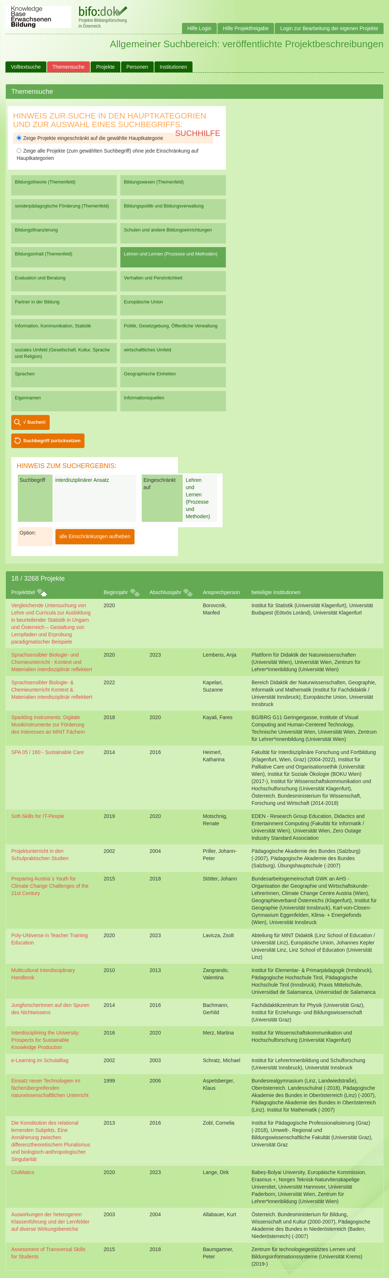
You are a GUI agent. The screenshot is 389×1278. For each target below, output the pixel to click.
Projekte (105, 67)
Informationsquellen (144, 397)
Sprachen (25, 373)
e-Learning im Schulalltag (40, 1060)
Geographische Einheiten (150, 373)
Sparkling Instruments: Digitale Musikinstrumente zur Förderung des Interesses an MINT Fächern (48, 724)
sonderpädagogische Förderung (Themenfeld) (62, 206)
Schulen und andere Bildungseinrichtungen (168, 230)
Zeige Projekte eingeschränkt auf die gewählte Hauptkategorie (90, 138)
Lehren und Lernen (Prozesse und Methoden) (171, 254)
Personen (137, 67)
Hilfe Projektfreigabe (246, 28)
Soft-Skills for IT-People (37, 816)
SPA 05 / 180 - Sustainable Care (47, 752)
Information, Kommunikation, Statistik (53, 325)
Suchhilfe (197, 133)
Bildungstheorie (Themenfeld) (45, 182)
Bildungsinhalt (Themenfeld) (44, 254)
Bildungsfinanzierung (36, 230)
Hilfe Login (199, 28)
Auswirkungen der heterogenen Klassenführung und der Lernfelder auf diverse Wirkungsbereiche (50, 1222)
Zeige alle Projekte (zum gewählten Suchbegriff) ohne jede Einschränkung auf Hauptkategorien (107, 154)
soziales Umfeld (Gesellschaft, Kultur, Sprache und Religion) (62, 353)
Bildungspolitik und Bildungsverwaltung (164, 206)
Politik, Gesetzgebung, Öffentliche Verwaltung (171, 325)
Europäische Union (143, 302)
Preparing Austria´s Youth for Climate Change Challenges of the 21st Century (49, 886)
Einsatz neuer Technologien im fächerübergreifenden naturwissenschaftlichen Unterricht (49, 1088)
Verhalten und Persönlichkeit (153, 278)
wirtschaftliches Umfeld (147, 349)
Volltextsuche (26, 67)
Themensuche (69, 67)
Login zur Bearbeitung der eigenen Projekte (329, 28)
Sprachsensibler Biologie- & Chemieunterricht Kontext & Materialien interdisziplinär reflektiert (51, 690)
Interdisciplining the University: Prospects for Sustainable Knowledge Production (45, 1040)
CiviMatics (22, 1172)
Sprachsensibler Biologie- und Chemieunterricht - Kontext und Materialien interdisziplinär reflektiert (51, 662)
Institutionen (173, 67)
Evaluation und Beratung (40, 278)
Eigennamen (28, 397)
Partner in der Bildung (37, 302)
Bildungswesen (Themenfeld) (154, 182)
